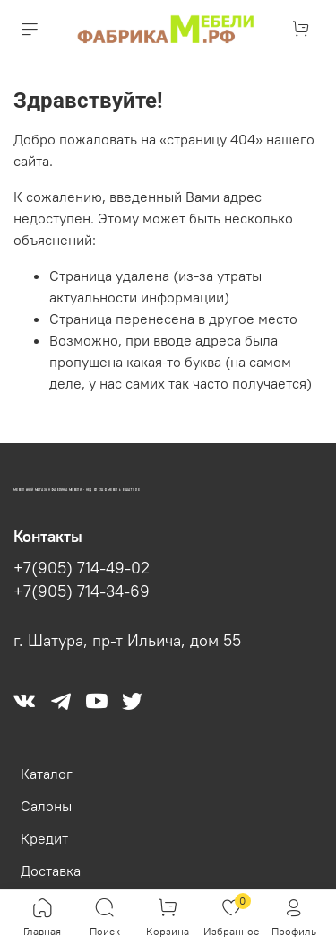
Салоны (46, 806)
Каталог (47, 774)
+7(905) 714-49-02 (81, 568)
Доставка (51, 870)
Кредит (44, 838)
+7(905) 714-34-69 (81, 591)
